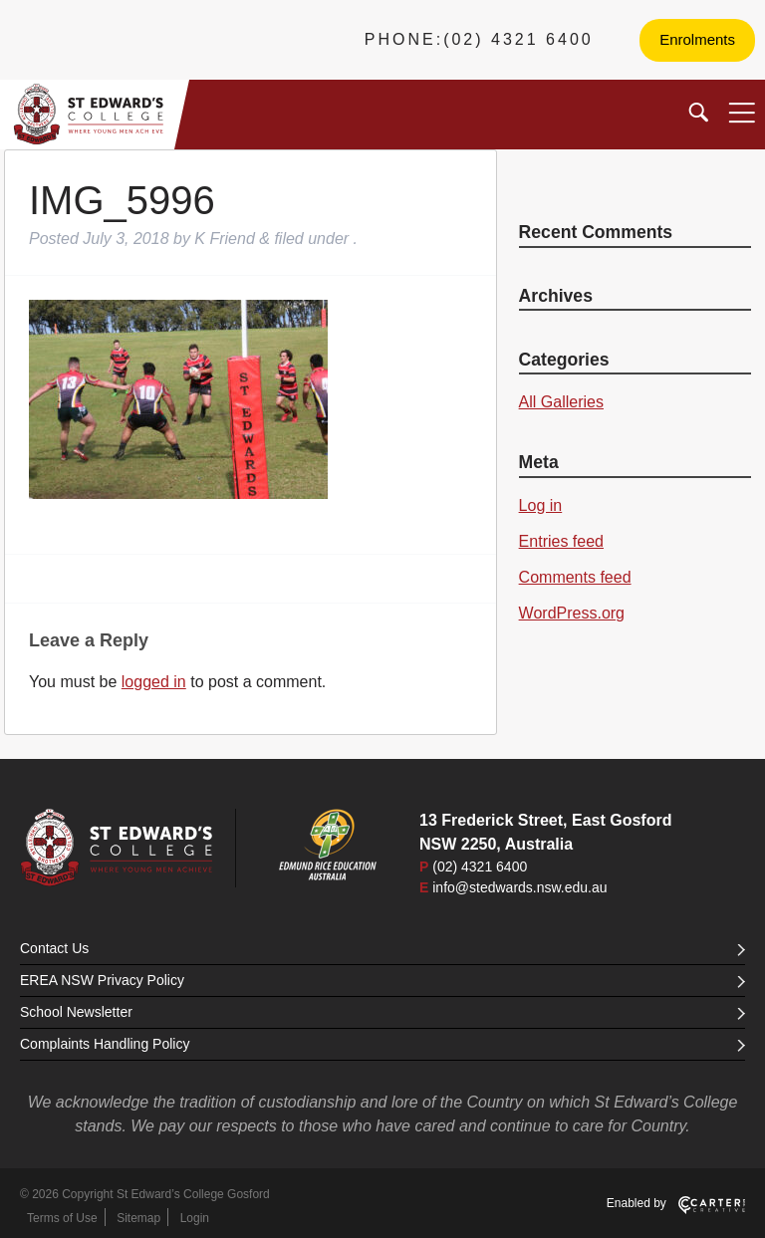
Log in (541, 505)
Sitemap (138, 1218)
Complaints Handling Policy (382, 1044)
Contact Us (382, 948)
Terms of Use (62, 1218)
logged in (154, 681)
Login (194, 1218)
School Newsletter (382, 1012)
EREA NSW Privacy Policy (382, 980)
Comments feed (575, 577)
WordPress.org (572, 613)
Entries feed (561, 541)
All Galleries (561, 401)
